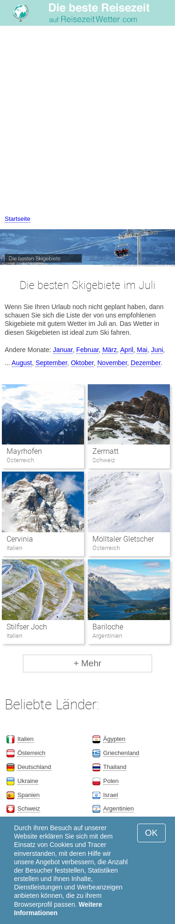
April (126, 349)
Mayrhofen (24, 451)
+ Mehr (88, 663)
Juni (157, 349)
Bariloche (107, 626)
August (22, 363)
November (112, 363)
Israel (110, 794)
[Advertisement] (87, 121)
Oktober (82, 363)
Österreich (31, 752)
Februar (87, 349)
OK (151, 833)
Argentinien (118, 808)
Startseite (17, 218)
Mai (142, 349)
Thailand (114, 766)
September (51, 363)
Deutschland (34, 766)
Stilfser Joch (27, 626)
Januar (63, 349)
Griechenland (121, 752)
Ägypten (114, 738)
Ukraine (27, 780)
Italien (25, 738)
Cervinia (20, 539)
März (109, 349)
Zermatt (105, 451)
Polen (111, 780)
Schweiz (28, 808)
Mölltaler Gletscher (123, 539)
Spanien (28, 794)
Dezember (146, 363)
